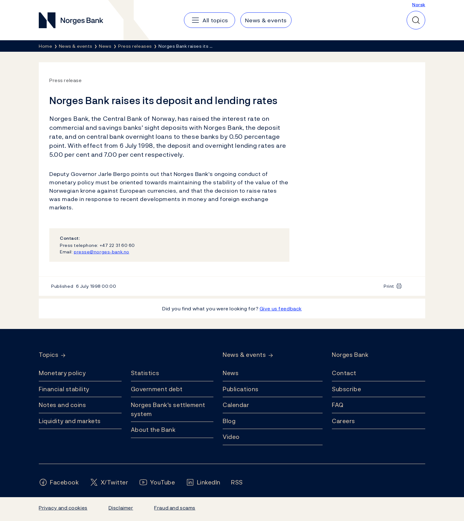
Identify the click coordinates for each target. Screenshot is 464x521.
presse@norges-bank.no (101, 251)
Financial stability (64, 389)
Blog (229, 421)
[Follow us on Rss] (237, 482)
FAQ (338, 405)
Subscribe (346, 389)
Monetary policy (62, 373)
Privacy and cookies (63, 507)
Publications (241, 389)
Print (389, 286)
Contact (344, 373)
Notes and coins (62, 405)
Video (231, 436)
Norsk (418, 4)
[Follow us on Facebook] (59, 482)
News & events (244, 355)
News (231, 373)
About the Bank (153, 429)
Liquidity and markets (70, 421)
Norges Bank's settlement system (168, 409)
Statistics (145, 373)
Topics (48, 355)
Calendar (236, 405)
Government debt (157, 389)
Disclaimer (121, 507)
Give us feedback (281, 308)
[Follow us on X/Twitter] (109, 482)
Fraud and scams (174, 507)
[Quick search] (416, 20)
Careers (343, 421)
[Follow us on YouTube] (157, 482)
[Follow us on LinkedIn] (203, 482)
